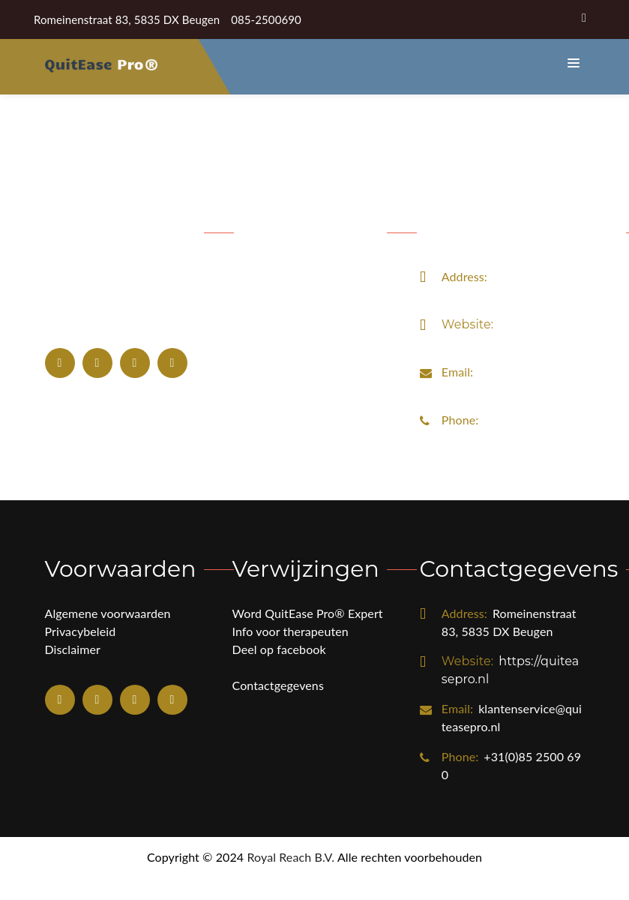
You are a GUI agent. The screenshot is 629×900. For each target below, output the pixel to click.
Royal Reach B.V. (290, 879)
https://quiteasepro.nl (511, 356)
